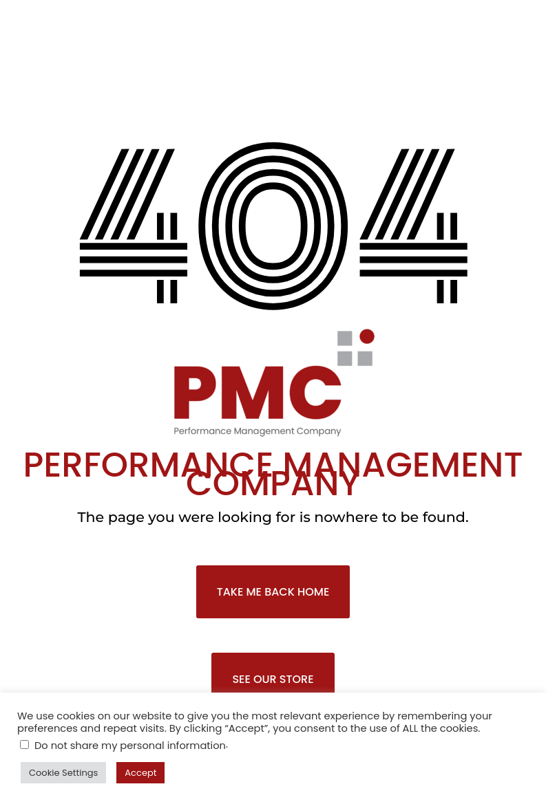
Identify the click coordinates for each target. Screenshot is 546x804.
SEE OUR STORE (272, 679)
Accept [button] (140, 772)
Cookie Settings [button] (63, 772)
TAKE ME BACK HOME (273, 592)
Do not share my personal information (130, 745)
